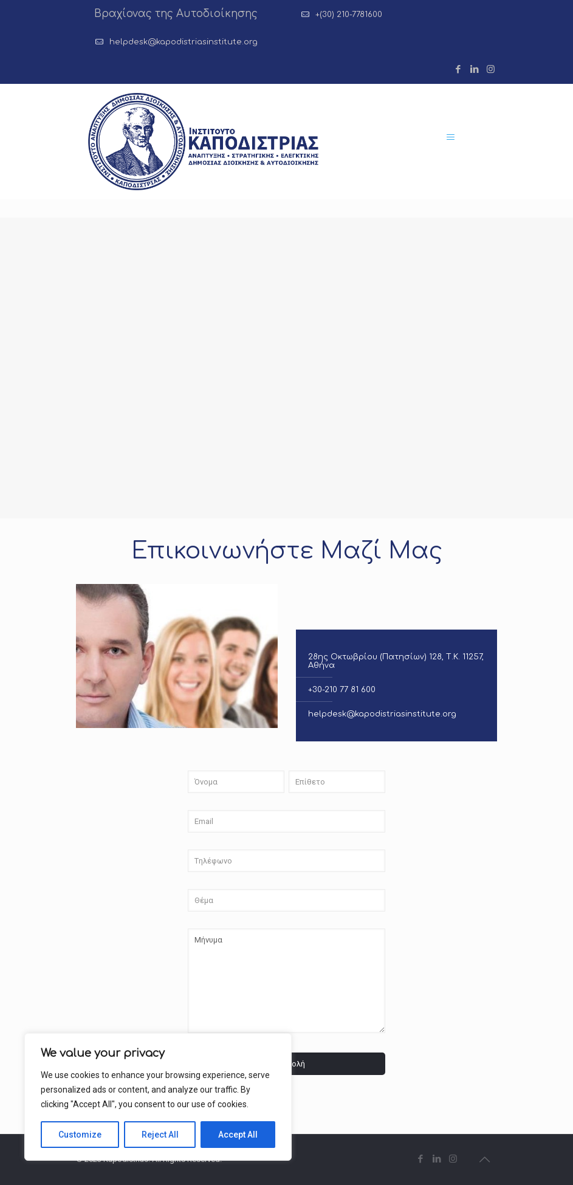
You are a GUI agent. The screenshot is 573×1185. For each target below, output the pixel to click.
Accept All (238, 1134)
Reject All (160, 1134)
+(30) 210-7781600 (348, 14)
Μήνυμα (286, 981)
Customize (79, 1134)
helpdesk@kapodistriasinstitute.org (183, 42)
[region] (158, 1097)
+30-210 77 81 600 (342, 689)
